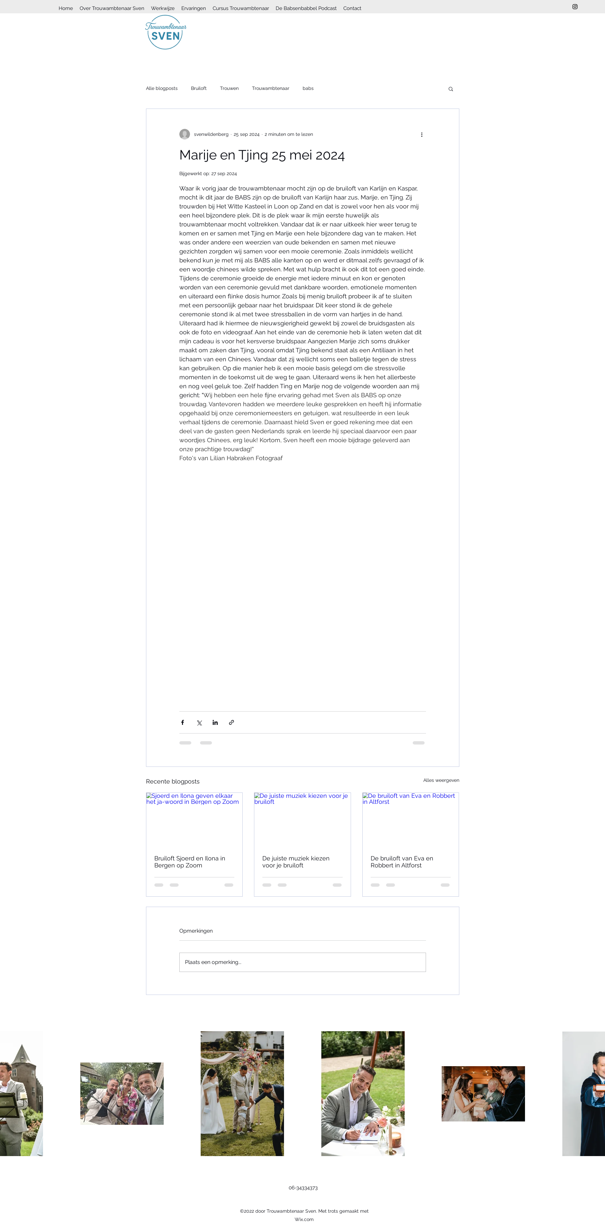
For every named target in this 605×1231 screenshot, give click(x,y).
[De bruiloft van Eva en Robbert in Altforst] (411, 820)
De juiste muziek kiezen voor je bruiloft (296, 862)
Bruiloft (199, 88)
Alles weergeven (441, 780)
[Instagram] (575, 6)
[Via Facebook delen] (182, 722)
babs (308, 88)
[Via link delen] (231, 722)
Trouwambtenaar (270, 88)
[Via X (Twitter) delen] (199, 722)
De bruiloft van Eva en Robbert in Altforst (402, 862)
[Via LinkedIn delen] (215, 722)
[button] (451, 88)
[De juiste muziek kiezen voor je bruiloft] (302, 820)
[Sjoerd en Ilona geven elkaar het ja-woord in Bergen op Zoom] (194, 820)
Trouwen (229, 88)
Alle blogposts (162, 88)
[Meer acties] (422, 134)
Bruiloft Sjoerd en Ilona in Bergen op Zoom (189, 862)
